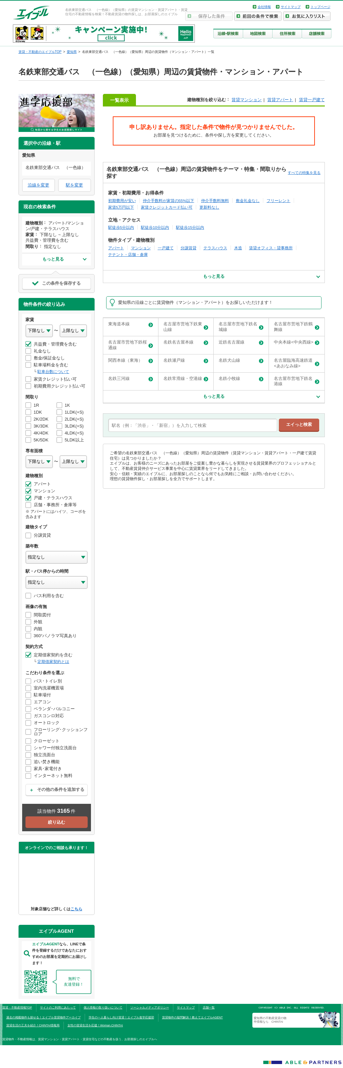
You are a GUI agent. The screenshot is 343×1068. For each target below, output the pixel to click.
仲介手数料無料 (215, 200)
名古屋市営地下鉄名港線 (296, 381)
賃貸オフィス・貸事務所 (271, 248)
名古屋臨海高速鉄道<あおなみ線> (296, 363)
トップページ (320, 7)
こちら (76, 909)
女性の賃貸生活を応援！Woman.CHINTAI (95, 1025)
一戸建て (166, 248)
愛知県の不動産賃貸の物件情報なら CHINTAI (270, 1019)
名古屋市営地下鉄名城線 (241, 326)
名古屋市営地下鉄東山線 (185, 326)
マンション (141, 248)
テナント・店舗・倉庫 (128, 254)
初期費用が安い (122, 200)
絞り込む (56, 822)
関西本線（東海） (130, 360)
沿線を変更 (38, 185)
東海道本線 (130, 324)
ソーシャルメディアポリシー (149, 1007)
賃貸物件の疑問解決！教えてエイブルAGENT (192, 1017)
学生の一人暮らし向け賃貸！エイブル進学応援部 (121, 1017)
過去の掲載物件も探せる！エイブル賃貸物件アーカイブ (43, 1017)
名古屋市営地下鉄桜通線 (130, 345)
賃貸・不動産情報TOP (17, 1007)
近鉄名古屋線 (241, 342)
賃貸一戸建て (312, 99)
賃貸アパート (280, 99)
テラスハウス (215, 248)
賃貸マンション (247, 99)
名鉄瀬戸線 (185, 360)
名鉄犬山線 (241, 360)
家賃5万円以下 (121, 207)
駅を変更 (74, 185)
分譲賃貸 (188, 248)
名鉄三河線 (130, 379)
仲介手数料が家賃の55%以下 (168, 200)
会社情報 (264, 7)
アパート (116, 248)
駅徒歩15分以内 (190, 227)
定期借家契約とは (53, 661)
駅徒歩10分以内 (155, 227)
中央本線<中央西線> (296, 342)
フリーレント (278, 200)
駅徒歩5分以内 (121, 227)
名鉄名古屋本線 (185, 342)
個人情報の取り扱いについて (103, 1007)
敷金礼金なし (248, 200)
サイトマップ (291, 7)
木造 (238, 248)
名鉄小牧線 (241, 379)
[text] (192, 425)
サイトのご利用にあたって (58, 1007)
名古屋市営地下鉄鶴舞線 (296, 326)
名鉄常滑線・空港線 (185, 379)
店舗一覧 (209, 1007)
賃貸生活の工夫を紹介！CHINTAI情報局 (33, 1025)
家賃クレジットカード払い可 (167, 207)
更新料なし (209, 207)
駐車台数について (53, 371)
